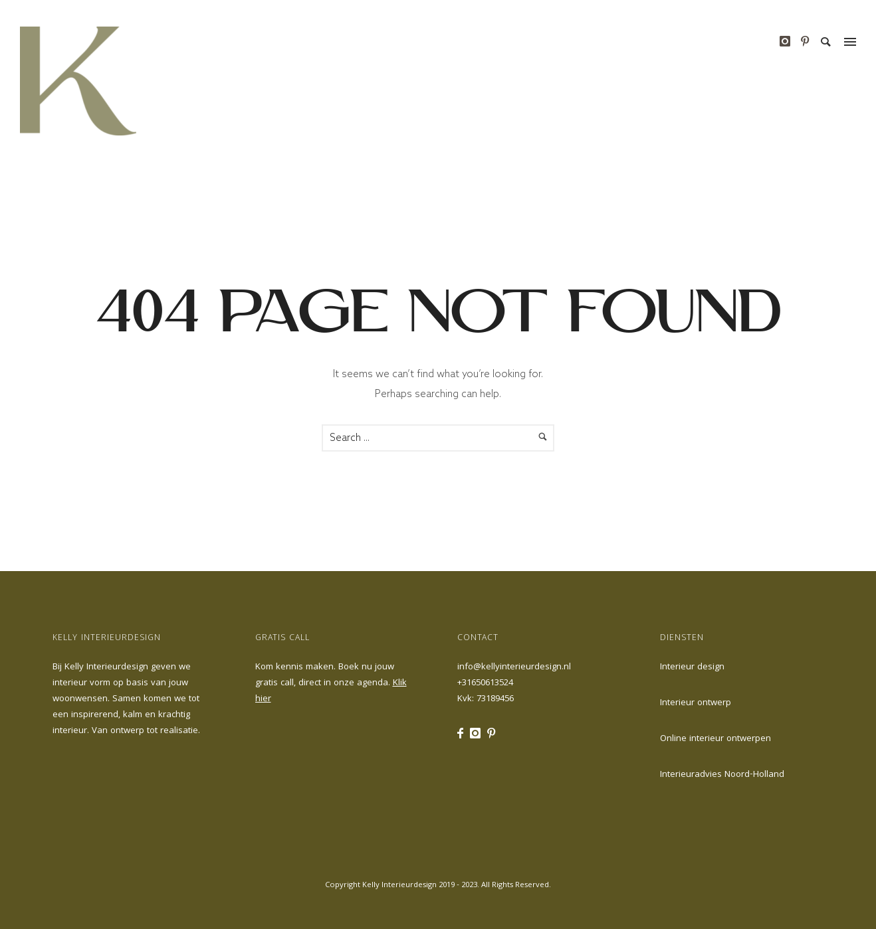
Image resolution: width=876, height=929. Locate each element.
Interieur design (692, 667)
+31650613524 (485, 683)
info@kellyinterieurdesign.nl (514, 667)
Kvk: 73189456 (485, 699)
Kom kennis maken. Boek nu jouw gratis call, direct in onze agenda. (331, 683)
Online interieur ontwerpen (715, 739)
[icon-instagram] (789, 41)
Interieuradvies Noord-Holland (722, 775)
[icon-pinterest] (805, 41)
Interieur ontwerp (695, 703)
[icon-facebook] (463, 733)
